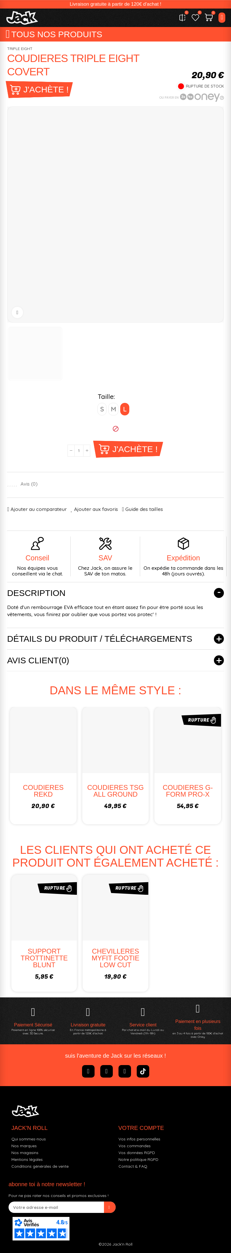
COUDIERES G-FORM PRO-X (188, 791)
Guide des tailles (144, 509)
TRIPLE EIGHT (19, 48)
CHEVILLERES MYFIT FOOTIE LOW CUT (116, 958)
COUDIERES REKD (43, 791)
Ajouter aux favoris (96, 509)
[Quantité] (79, 451)
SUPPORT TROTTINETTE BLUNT (44, 958)
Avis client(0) (38, 660)
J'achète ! (46, 89)
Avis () (29, 483)
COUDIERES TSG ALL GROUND (115, 791)
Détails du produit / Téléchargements (99, 638)
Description (36, 593)
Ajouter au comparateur (39, 509)
